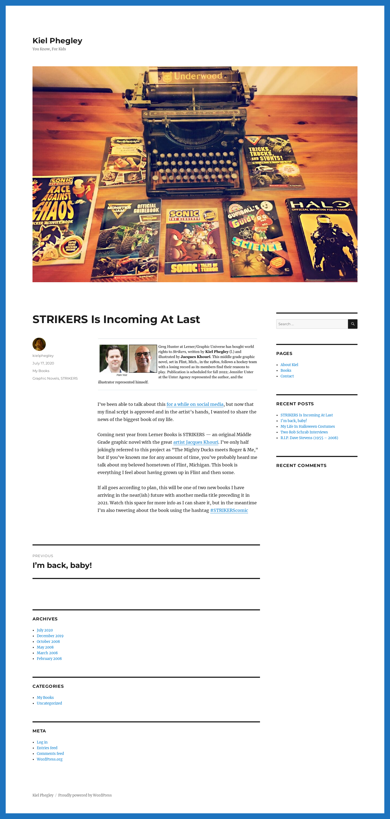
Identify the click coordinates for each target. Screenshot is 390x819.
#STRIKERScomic (229, 510)
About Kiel (289, 365)
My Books (40, 371)
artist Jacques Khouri (195, 442)
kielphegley (43, 355)
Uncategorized (49, 703)
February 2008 (49, 658)
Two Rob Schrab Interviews (304, 432)
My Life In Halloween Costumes (308, 426)
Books (286, 370)
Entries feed (47, 748)
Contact (287, 376)
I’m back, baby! (294, 421)
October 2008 (48, 641)
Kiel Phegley (57, 40)
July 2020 (45, 630)
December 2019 (50, 636)
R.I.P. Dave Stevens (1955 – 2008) (309, 438)
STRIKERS (69, 378)
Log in (42, 742)
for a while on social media (195, 404)
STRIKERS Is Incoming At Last (307, 415)
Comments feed (50, 753)
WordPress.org (50, 759)
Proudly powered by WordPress (85, 795)
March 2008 (47, 653)
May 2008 (45, 647)
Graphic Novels (45, 378)
